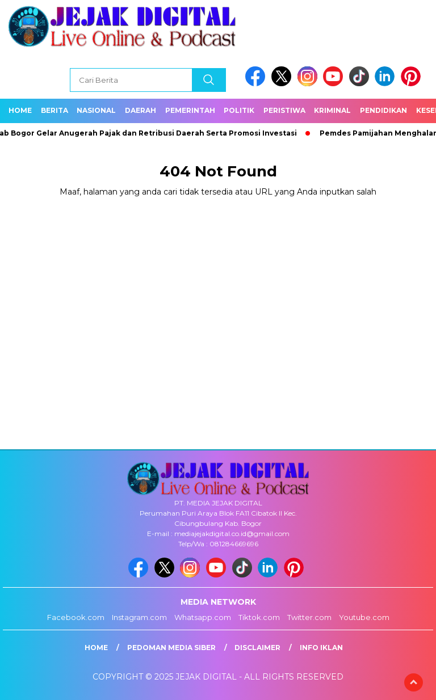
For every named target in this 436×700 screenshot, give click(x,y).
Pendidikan (383, 110)
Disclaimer (257, 647)
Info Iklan (321, 647)
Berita (54, 110)
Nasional (96, 110)
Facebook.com (75, 617)
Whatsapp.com (202, 617)
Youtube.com (364, 617)
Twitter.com (309, 617)
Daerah (140, 110)
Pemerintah (190, 110)
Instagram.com (139, 617)
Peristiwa (284, 110)
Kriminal (332, 110)
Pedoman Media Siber (171, 647)
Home (20, 110)
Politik (239, 110)
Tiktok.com (259, 617)
